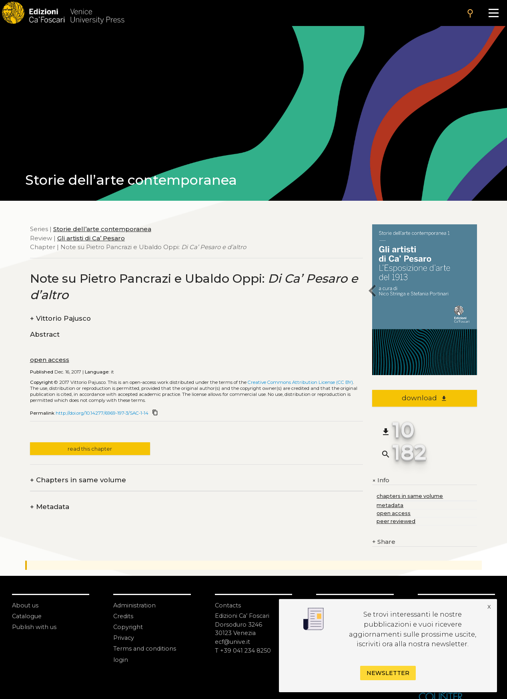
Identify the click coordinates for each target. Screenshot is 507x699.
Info (380, 480)
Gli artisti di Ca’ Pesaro (91, 238)
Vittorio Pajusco (60, 318)
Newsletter (388, 673)
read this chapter (90, 449)
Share (383, 542)
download (424, 398)
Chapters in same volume (78, 480)
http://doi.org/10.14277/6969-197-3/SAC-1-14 (102, 413)
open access (49, 359)
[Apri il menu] (493, 13)
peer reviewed (396, 521)
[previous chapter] (372, 292)
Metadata (49, 507)
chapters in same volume (410, 496)
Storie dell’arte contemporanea (102, 229)
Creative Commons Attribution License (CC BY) (300, 382)
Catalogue (28, 616)
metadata (390, 505)
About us (26, 605)
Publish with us (34, 627)
